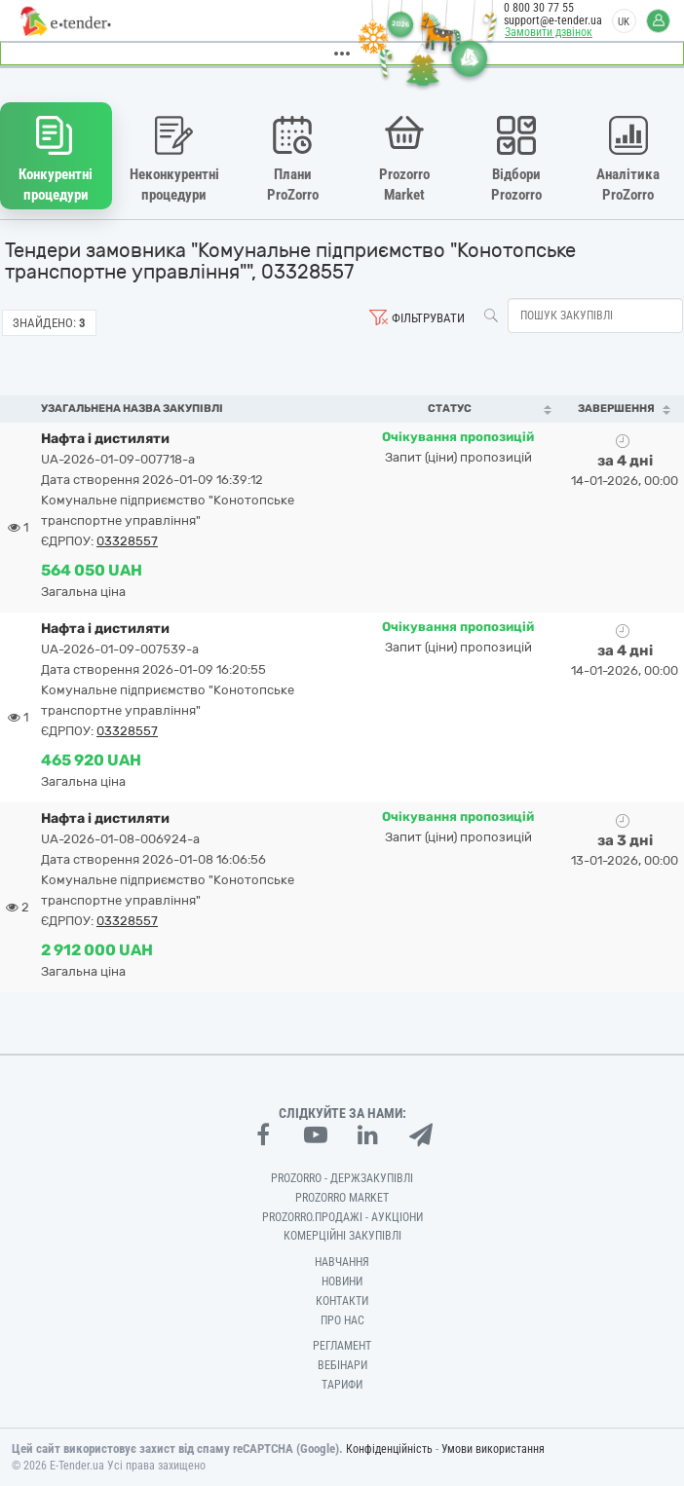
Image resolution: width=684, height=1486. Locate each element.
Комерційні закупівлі (342, 1236)
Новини (342, 1281)
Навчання (342, 1262)
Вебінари (342, 1365)
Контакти (342, 1301)
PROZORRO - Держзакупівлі (342, 1178)
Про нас (342, 1320)
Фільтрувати (428, 318)
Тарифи (342, 1385)
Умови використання (493, 1449)
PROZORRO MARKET (342, 1198)
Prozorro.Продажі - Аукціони (342, 1217)
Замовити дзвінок (548, 32)
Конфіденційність (389, 1449)
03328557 (127, 541)
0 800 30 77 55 (539, 8)
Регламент (342, 1346)
